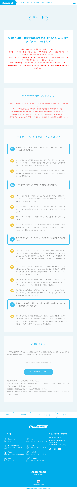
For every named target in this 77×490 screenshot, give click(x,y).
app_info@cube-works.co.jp (38, 362)
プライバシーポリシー (39, 371)
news (36, 2)
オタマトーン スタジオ (44, 415)
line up (22, 2)
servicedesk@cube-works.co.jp (57, 441)
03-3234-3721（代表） (58, 445)
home (7, 415)
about (29, 2)
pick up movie (46, 2)
